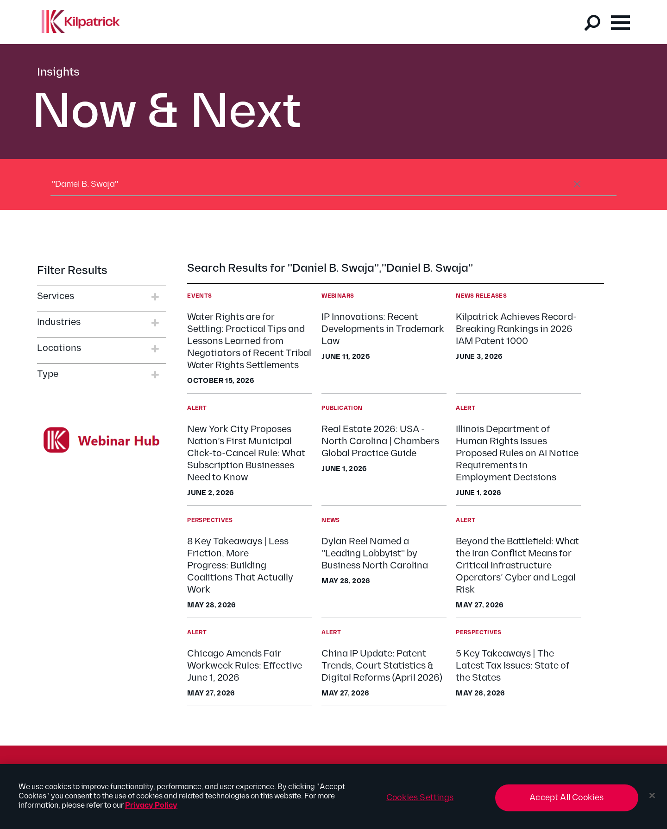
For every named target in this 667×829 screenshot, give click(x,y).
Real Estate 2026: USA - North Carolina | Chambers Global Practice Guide (380, 441)
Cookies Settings (419, 802)
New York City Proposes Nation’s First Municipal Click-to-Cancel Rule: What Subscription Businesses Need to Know (246, 453)
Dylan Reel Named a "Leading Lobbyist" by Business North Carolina (374, 553)
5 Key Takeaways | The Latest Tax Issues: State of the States (512, 665)
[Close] (652, 800)
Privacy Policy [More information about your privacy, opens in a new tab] (151, 810)
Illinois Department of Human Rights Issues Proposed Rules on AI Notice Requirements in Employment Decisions (517, 453)
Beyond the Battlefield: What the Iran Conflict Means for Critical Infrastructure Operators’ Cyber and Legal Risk (517, 565)
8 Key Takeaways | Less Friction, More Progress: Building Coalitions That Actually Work (240, 565)
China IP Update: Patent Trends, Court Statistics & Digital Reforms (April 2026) (381, 665)
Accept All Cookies (566, 802)
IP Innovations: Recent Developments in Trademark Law (382, 329)
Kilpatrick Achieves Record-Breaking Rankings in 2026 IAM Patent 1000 (516, 329)
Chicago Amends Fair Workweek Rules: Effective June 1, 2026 (244, 665)
